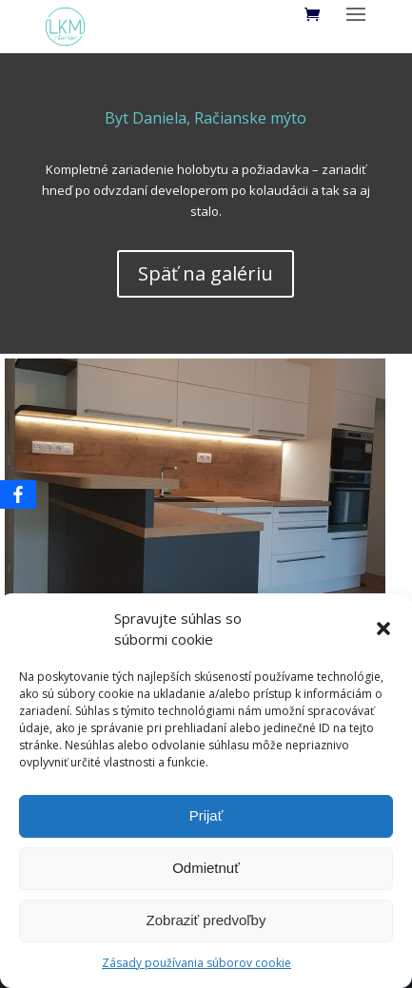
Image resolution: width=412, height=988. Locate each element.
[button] (383, 628)
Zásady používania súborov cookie (196, 963)
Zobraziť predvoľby (206, 920)
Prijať (206, 815)
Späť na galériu (205, 273)
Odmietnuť (206, 868)
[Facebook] (18, 494)
